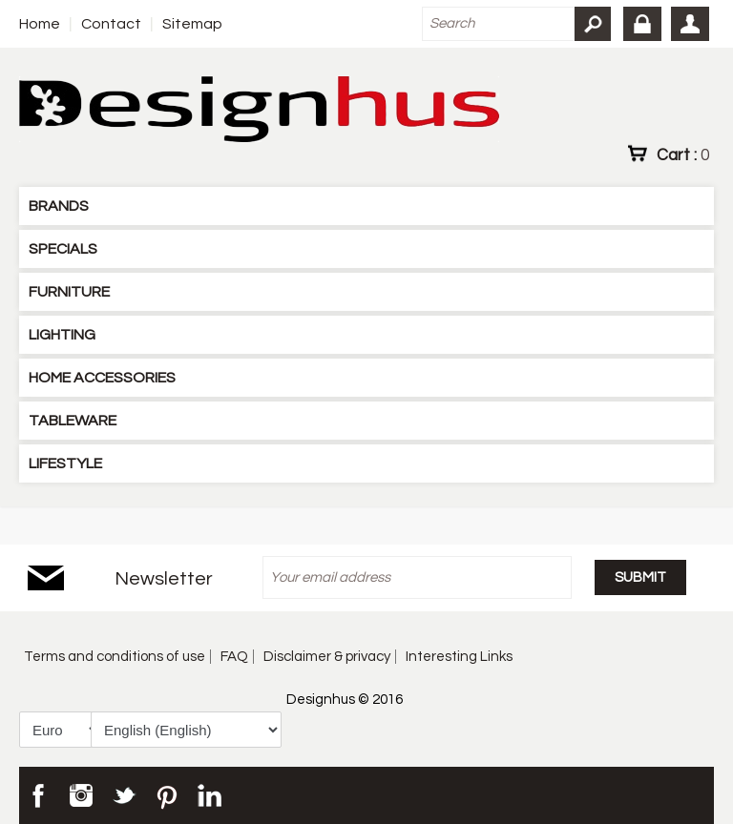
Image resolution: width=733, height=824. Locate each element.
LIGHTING (62, 334)
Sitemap (192, 23)
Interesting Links (459, 656)
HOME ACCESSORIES (102, 377)
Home (39, 23)
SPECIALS (63, 249)
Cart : (683, 154)
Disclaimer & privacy (326, 656)
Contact (111, 23)
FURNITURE (69, 291)
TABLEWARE (72, 420)
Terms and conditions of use (114, 656)
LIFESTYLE (65, 463)
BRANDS (59, 206)
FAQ (234, 656)
